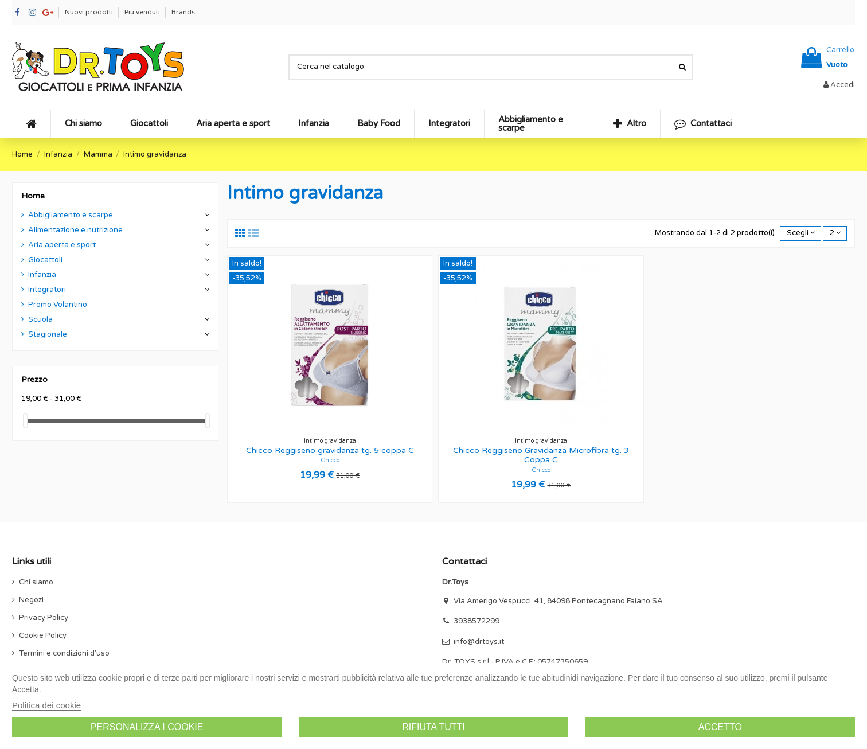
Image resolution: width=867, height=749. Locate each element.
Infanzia (42, 274)
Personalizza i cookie (147, 727)
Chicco (330, 460)
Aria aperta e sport (62, 244)
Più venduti (143, 12)
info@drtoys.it (479, 641)
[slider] (25, 420)
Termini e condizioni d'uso (64, 653)
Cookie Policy (43, 635)
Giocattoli (45, 259)
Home (33, 196)
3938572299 (476, 621)
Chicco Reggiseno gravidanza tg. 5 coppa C (330, 450)
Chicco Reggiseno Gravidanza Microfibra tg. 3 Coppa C (541, 455)
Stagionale (47, 334)
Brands (183, 12)
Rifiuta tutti (433, 727)
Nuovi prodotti (90, 12)
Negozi (31, 599)
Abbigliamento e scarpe (70, 215)
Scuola (40, 319)
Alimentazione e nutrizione (75, 230)
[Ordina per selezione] (800, 233)
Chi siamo (36, 582)
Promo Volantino (57, 304)
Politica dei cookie (46, 705)
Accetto (720, 727)
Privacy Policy (43, 617)
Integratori (47, 289)
